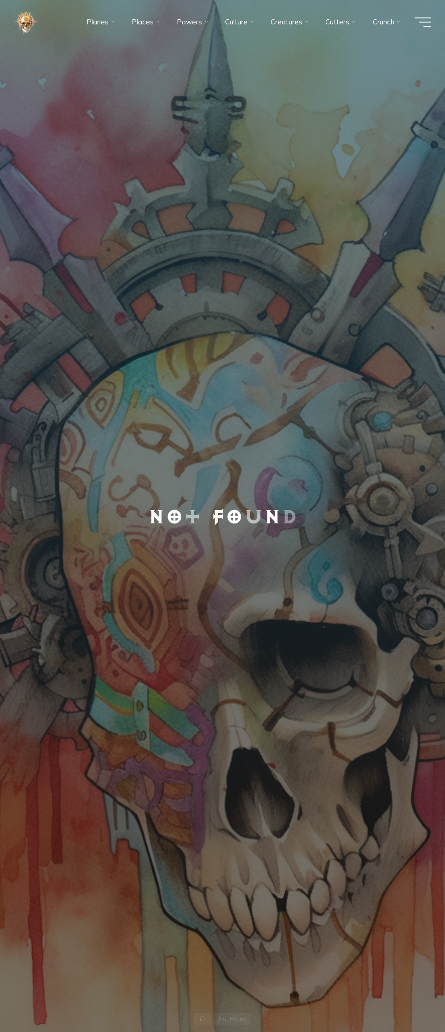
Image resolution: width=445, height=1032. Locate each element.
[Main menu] (423, 22)
